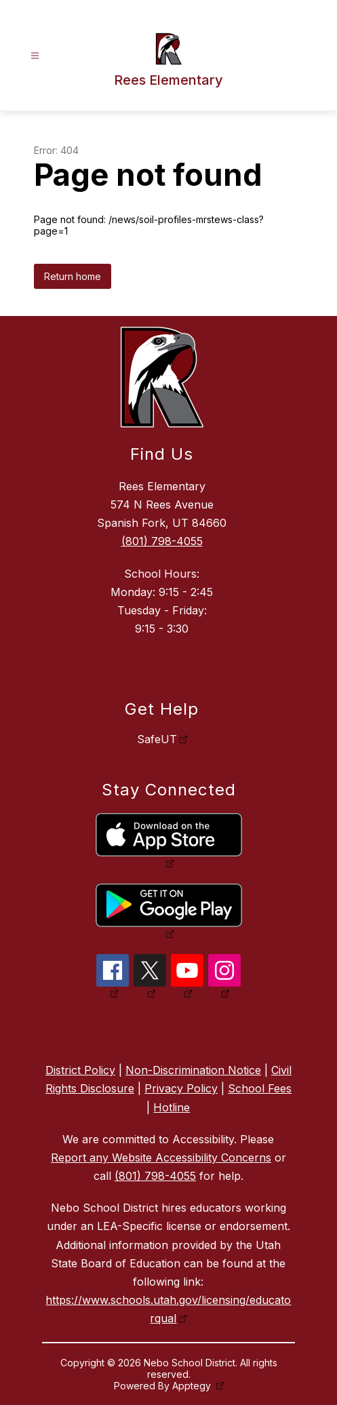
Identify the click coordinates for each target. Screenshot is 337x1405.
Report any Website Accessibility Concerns (161, 1157)
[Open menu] (35, 56)
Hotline (171, 1107)
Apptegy (193, 1385)
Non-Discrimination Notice (193, 1070)
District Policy (80, 1070)
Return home (72, 276)
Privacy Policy (181, 1088)
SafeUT (157, 739)
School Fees (260, 1088)
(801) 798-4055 (162, 541)
